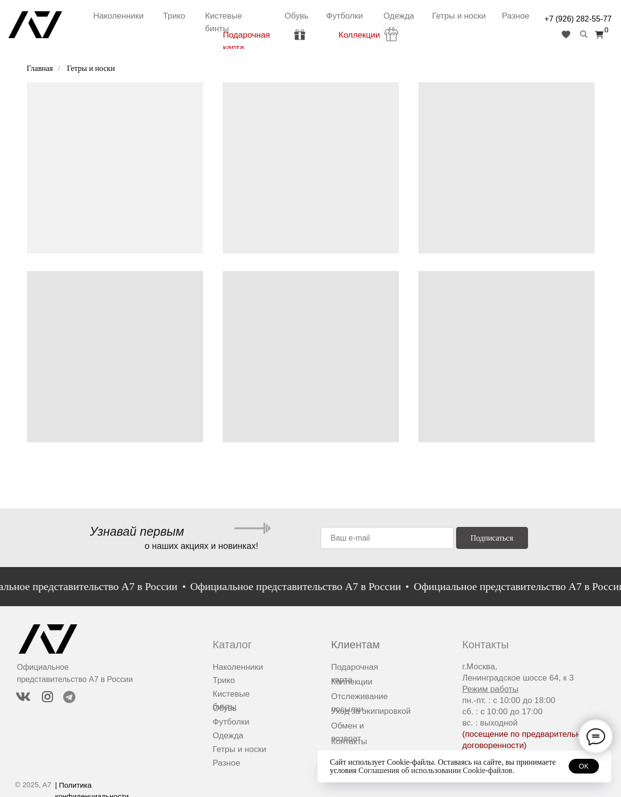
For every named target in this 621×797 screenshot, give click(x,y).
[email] (387, 538)
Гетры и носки (459, 16)
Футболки (344, 16)
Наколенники (118, 16)
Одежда (399, 16)
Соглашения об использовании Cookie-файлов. (436, 770)
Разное (515, 16)
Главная (40, 68)
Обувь (297, 16)
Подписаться (491, 538)
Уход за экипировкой (371, 711)
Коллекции (359, 35)
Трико (174, 16)
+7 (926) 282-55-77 (578, 19)
